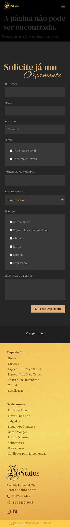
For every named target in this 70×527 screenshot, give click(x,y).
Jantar (17, 246)
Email (8, 103)
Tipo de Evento (15, 191)
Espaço (9, 140)
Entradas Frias (17, 410)
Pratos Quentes (18, 437)
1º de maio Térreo (25, 159)
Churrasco (20, 263)
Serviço (10, 211)
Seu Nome (11, 84)
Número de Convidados (20, 172)
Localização (16, 391)
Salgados (14, 421)
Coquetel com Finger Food (31, 230)
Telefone (11, 121)
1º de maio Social (24, 151)
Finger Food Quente (21, 426)
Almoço (18, 238)
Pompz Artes (21, 524)
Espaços (13, 364)
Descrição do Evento (19, 276)
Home (12, 358)
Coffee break (21, 222)
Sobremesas (16, 443)
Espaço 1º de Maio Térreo (25, 374)
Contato (13, 385)
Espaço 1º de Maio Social (24, 369)
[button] (63, 6)
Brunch (18, 255)
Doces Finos (16, 448)
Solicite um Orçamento (23, 380)
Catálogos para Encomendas (27, 453)
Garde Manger (17, 432)
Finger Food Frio (19, 416)
